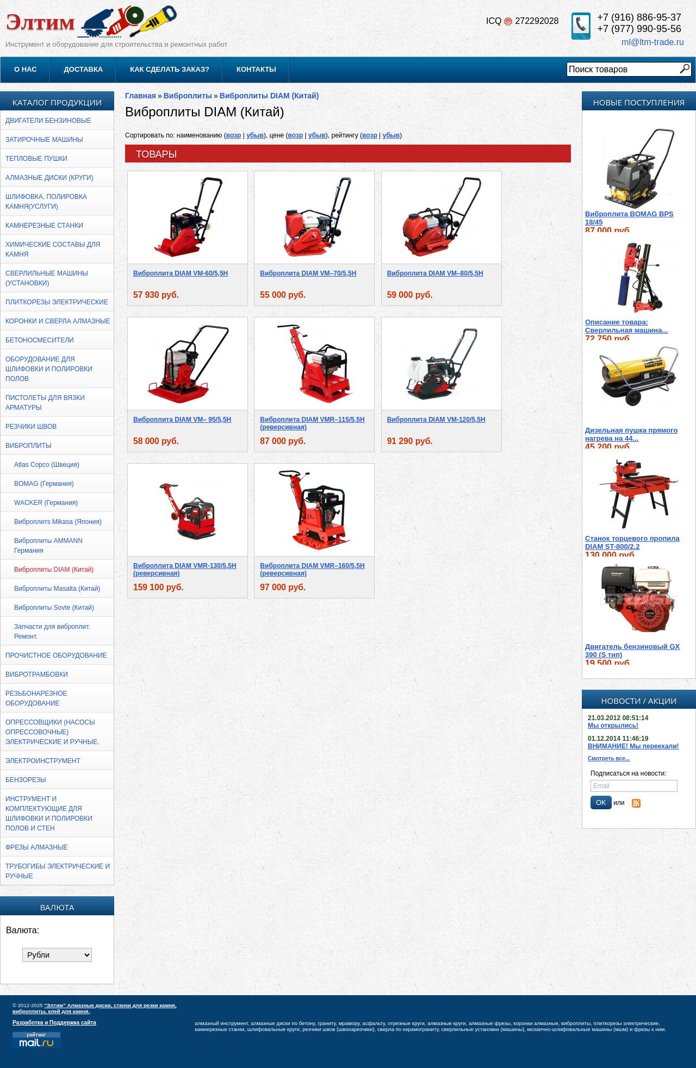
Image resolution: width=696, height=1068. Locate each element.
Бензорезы (25, 780)
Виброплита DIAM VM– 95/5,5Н (182, 419)
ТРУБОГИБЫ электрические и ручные (57, 871)
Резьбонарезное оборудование (36, 698)
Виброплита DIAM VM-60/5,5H (180, 273)
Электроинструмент (42, 761)
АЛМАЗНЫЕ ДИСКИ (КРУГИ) (49, 178)
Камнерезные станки (44, 225)
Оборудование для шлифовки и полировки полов (48, 369)
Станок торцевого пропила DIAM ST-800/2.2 (632, 548)
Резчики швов (31, 426)
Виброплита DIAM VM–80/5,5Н (435, 273)
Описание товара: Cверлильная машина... (626, 332)
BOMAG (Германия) (44, 484)
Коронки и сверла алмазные (57, 321)
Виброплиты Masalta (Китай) (57, 588)
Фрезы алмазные (36, 847)
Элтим (40, 21)
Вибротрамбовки (36, 674)
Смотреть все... (609, 758)
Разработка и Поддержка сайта (54, 1023)
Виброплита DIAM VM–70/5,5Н (308, 273)
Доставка (83, 69)
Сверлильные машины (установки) (46, 278)
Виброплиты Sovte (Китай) (54, 607)
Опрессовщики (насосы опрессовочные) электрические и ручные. (52, 732)
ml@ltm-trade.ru (653, 42)
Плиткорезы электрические (56, 302)
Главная (140, 95)
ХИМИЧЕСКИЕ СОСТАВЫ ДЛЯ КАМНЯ (52, 249)
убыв (255, 135)
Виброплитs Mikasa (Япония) (58, 522)
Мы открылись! (613, 725)
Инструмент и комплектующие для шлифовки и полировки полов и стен (48, 813)
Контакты (256, 69)
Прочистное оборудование (56, 655)
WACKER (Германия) (46, 503)
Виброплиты (28, 445)
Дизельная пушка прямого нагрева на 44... (631, 440)
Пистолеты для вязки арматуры (45, 402)
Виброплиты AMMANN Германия (48, 545)
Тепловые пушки (36, 159)
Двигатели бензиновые (48, 120)
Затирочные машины (44, 139)
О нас (25, 69)
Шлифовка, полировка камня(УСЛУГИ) (46, 201)
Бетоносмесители (39, 340)
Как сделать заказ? (169, 69)
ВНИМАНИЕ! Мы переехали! (633, 746)
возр (233, 135)
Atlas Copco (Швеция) (46, 465)
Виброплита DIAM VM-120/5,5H (436, 419)
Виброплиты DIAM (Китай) (54, 569)
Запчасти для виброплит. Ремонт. (52, 631)
